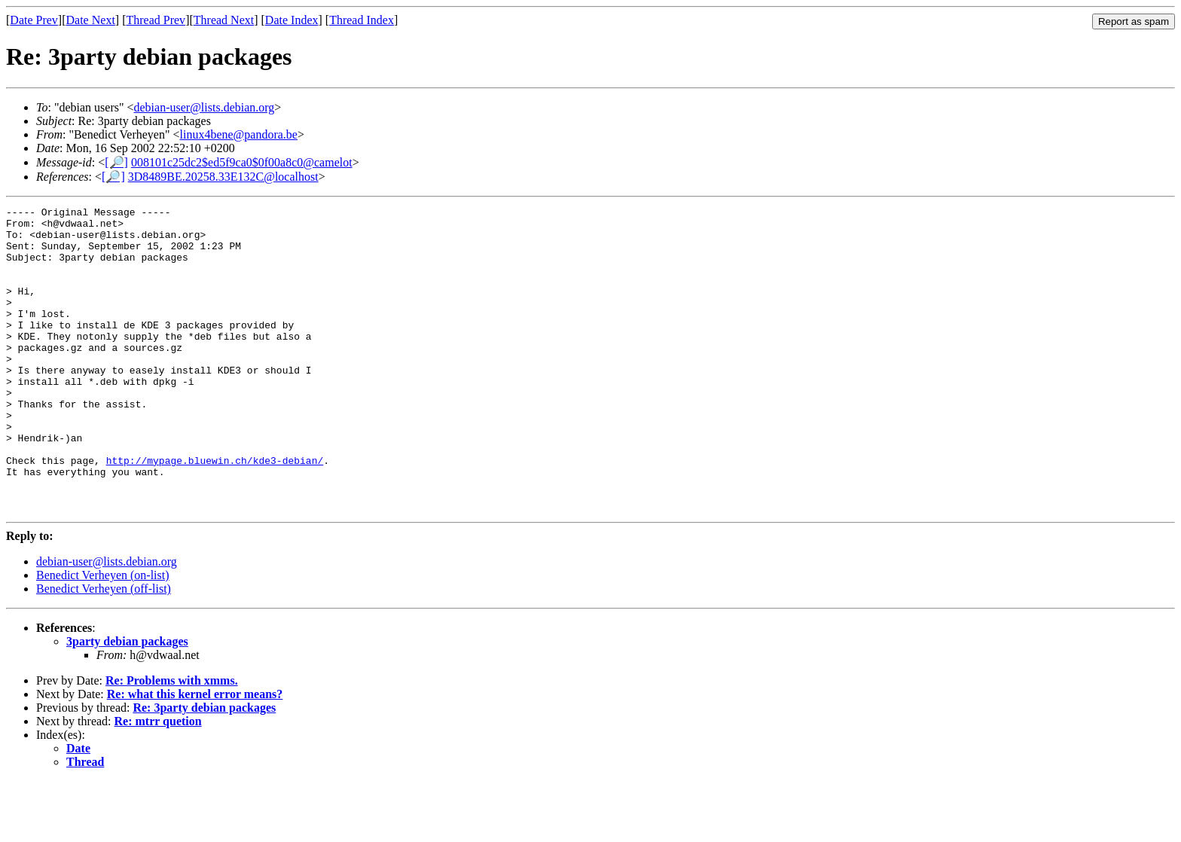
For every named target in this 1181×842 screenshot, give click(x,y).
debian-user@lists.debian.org (204, 107)
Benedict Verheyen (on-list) (102, 636)
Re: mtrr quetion (158, 782)
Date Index (292, 20)
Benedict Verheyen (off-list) (103, 649)
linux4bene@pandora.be (239, 134)
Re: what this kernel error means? (195, 755)
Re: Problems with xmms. (171, 741)
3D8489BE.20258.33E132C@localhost (223, 176)
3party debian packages (127, 702)
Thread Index (361, 20)
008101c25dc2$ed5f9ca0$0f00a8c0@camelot (241, 162)
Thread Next (224, 20)
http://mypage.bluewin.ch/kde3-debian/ (215, 512)
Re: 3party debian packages (204, 768)
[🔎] (116, 162)
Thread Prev (155, 20)
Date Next (90, 20)
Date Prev (34, 20)
